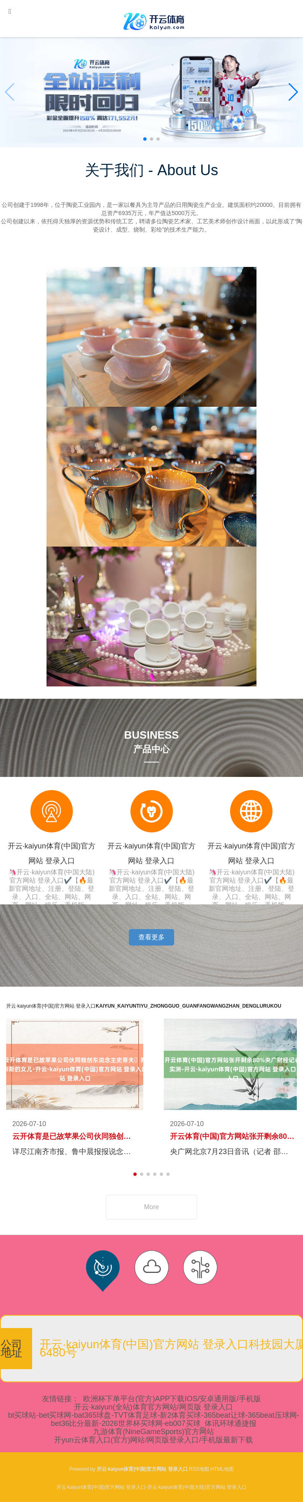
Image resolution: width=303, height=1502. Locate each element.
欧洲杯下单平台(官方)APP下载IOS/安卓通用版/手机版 (172, 1399)
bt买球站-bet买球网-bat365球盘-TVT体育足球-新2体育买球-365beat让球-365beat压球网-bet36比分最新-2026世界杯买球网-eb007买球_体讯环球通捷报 (153, 1419)
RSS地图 (199, 1469)
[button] (293, 92)
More (151, 1206)
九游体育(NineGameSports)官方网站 (153, 1432)
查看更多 (151, 937)
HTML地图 (222, 1469)
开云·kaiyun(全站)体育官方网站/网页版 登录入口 (153, 1407)
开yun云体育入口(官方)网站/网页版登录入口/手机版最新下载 (153, 1440)
